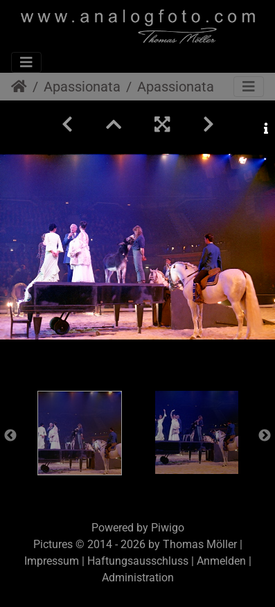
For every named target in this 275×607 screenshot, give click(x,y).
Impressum (51, 561)
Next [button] (265, 436)
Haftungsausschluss (137, 561)
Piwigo (167, 527)
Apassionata (82, 86)
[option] (79, 433)
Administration (138, 577)
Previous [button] (10, 436)
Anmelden (221, 561)
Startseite (19, 86)
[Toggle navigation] (26, 62)
